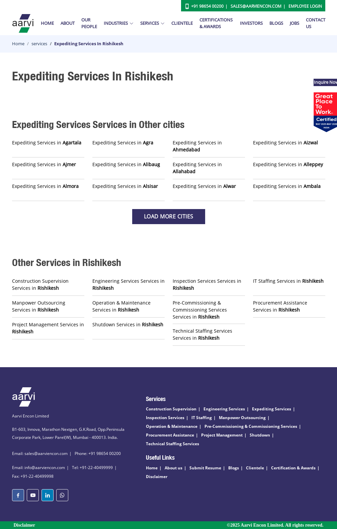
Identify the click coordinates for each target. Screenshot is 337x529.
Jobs (294, 23)
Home (47, 23)
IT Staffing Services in (288, 281)
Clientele (182, 23)
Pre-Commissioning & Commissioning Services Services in (200, 310)
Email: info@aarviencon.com (38, 467)
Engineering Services (224, 409)
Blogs (276, 23)
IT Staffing (201, 417)
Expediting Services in (46, 142)
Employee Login (305, 6)
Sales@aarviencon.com (256, 6)
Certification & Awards (293, 468)
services (39, 44)
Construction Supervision (171, 409)
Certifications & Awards (216, 23)
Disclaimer (156, 476)
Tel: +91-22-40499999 (92, 467)
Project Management (222, 435)
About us (173, 468)
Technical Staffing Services (172, 444)
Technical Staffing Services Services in (202, 334)
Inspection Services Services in (207, 284)
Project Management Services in (48, 328)
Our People (89, 23)
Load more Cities (168, 216)
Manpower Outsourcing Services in (38, 306)
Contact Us (315, 23)
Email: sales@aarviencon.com (40, 453)
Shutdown (260, 435)
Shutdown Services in (127, 324)
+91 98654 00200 (207, 6)
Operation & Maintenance (171, 426)
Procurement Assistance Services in (280, 306)
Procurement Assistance (170, 435)
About (68, 23)
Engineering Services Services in (128, 284)
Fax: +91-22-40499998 (33, 476)
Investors (251, 23)
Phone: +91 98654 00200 (98, 453)
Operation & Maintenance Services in (121, 306)
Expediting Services (271, 409)
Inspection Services (165, 417)
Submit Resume (205, 468)
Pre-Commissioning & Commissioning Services (250, 426)
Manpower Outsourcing (242, 417)
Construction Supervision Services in (40, 284)
